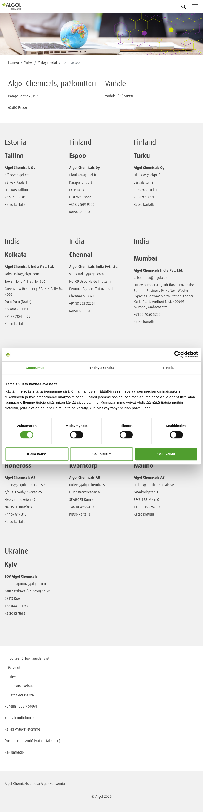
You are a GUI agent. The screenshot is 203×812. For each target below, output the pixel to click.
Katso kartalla (15, 204)
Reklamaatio (14, 752)
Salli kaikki (166, 454)
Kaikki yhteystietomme (22, 729)
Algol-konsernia (53, 783)
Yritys (28, 62)
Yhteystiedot (47, 62)
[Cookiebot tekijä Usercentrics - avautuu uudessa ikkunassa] (177, 354)
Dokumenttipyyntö (19, 740)
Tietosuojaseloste (21, 686)
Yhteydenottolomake (20, 717)
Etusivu (13, 62)
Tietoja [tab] (168, 368)
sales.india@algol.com (22, 274)
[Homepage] (17, 6)
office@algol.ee (17, 175)
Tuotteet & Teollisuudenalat (28, 658)
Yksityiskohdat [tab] (101, 368)
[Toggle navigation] (197, 7)
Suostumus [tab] (35, 368)
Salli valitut (101, 454)
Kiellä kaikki (37, 454)
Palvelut (14, 667)
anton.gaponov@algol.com (25, 583)
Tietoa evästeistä (21, 695)
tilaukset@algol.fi (82, 175)
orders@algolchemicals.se (25, 484)
